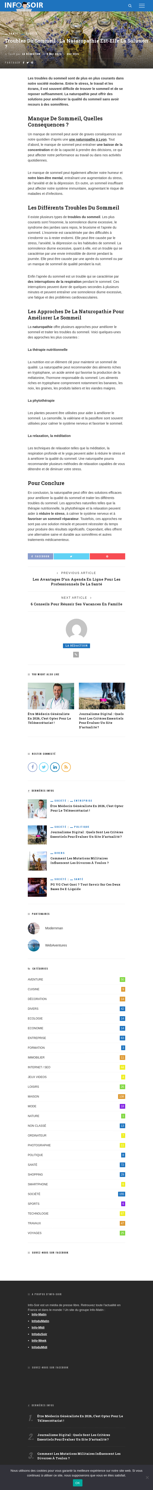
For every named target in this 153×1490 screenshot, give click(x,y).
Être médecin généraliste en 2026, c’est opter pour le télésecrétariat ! (49, 718)
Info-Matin (39, 1314)
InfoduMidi (39, 1347)
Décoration (76, 999)
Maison (76, 1096)
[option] (51, 704)
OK (77, 1483)
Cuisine (76, 989)
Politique (82, 826)
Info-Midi (38, 1327)
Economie (76, 1028)
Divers (59, 853)
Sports (76, 1203)
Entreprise (83, 800)
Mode (76, 1106)
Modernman (54, 928)
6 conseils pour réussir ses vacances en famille (76, 604)
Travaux (76, 1223)
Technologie (76, 1213)
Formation (76, 1047)
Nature (76, 1116)
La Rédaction (31, 54)
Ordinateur (76, 1135)
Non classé (76, 1125)
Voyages (76, 1233)
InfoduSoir (39, 1334)
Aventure (76, 979)
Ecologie (76, 1018)
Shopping (76, 1174)
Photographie (76, 1145)
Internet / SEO (76, 1067)
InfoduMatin (40, 1321)
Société (32, 33)
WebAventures (56, 945)
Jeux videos (76, 1077)
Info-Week (39, 1340)
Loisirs (76, 1086)
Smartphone (76, 1184)
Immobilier (76, 1057)
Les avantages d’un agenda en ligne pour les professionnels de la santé (76, 582)
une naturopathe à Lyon (88, 139)
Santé (13, 33)
